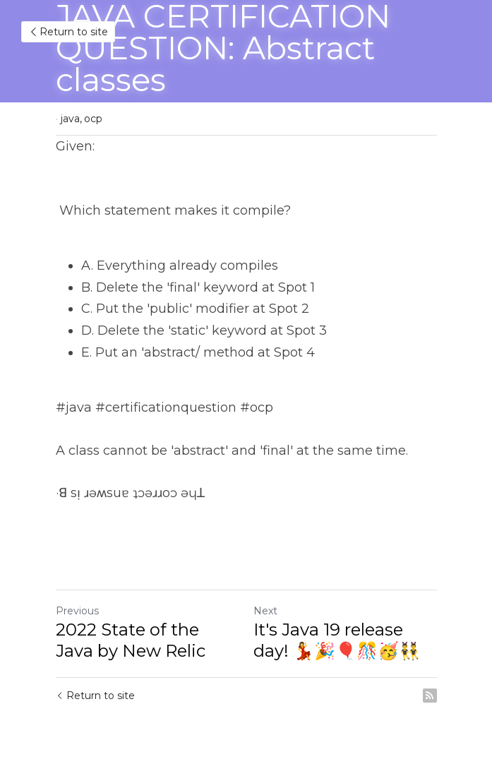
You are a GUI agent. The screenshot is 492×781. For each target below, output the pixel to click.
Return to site (68, 31)
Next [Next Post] (265, 610)
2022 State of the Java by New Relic (130, 640)
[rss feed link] (430, 695)
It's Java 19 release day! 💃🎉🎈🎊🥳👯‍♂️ (336, 640)
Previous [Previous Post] (77, 610)
